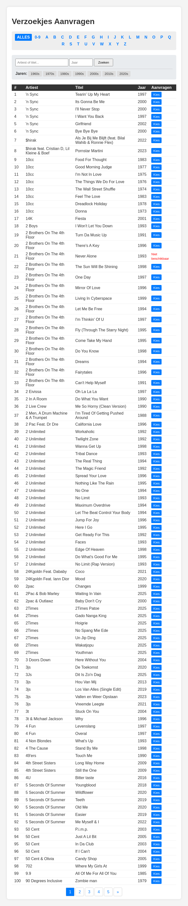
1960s (35, 74)
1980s (64, 74)
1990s (79, 74)
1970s (50, 74)
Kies (156, 94)
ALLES (23, 37)
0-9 (37, 37)
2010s (109, 74)
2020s (123, 74)
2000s (94, 74)
